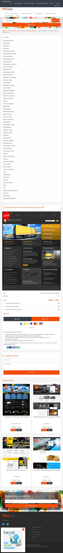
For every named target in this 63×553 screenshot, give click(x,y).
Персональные (7, 137)
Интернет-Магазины (8, 93)
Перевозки (6, 135)
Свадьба (5, 159)
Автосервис (6, 45)
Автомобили (6, 43)
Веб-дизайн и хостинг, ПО (10, 64)
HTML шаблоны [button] (15, 13)
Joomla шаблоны (39, 13)
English (58, 5)
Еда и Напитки (7, 82)
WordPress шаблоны (26, 13)
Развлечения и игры (8, 151)
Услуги (6, 13)
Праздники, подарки (8, 140)
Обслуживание (7, 127)
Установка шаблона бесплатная (13, 303)
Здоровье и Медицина (9, 90)
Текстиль (5, 180)
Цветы (4, 185)
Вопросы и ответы (18, 3)
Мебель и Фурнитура (8, 111)
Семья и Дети (6, 164)
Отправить (31, 372)
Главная (4, 30)
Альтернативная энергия (9, 53)
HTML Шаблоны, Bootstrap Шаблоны (27, 30)
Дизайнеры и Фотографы (9, 77)
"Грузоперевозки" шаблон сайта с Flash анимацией (16, 417)
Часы (4, 187)
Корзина (31, 24)
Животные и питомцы (8, 85)
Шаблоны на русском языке (10, 190)
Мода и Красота (7, 114)
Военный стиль (7, 69)
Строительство (7, 174)
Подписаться (31, 505)
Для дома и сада (7, 80)
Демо (17, 319)
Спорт (4, 172)
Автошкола (6, 48)
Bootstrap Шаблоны (8, 40)
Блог (11, 3)
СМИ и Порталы (7, 166)
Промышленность (8, 143)
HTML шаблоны (12, 30)
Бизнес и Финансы (8, 56)
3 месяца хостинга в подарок (12, 306)
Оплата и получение (29, 3)
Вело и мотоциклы (8, 66)
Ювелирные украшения (9, 198)
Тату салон (6, 177)
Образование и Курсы (9, 124)
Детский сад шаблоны (9, 72)
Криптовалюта (7, 109)
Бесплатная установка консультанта (14, 309)
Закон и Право (7, 88)
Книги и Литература (8, 103)
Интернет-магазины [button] (51, 13)
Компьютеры (6, 106)
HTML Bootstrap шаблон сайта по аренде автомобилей (46, 417)
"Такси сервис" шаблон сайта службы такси (16, 470)
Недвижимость (7, 122)
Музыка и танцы (7, 116)
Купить (45, 319)
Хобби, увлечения (8, 182)
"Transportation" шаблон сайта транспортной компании (46, 470)
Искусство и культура (8, 95)
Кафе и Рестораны (8, 98)
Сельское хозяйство (8, 161)
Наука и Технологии (8, 119)
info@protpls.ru (6, 1)
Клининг (5, 101)
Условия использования (42, 3)
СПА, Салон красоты (8, 169)
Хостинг (18, 15)
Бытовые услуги (7, 61)
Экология (5, 193)
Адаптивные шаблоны (9, 51)
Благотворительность (8, 59)
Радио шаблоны (7, 148)
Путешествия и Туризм (9, 145)
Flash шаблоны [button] (9, 15)
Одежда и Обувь (7, 132)
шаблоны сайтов (27, 544)
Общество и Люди (8, 130)
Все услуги (6, 313)
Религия (5, 153)
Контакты (58, 3)
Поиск (56, 20)
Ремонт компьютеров (8, 156)
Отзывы (51, 3)
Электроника (6, 195)
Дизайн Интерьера (8, 74)
